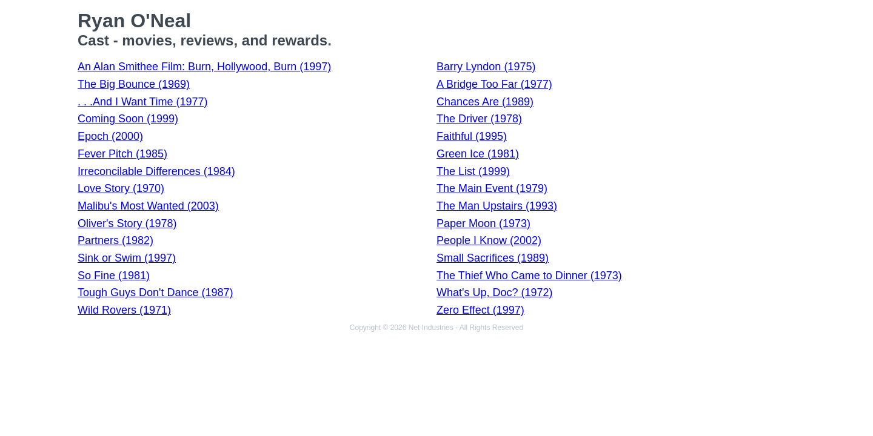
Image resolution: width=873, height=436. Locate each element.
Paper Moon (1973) (483, 223)
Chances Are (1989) (485, 102)
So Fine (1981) (114, 275)
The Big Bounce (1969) (134, 84)
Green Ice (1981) (477, 154)
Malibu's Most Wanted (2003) (148, 206)
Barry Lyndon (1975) (485, 67)
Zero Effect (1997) (480, 310)
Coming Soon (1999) (128, 119)
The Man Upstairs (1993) (496, 206)
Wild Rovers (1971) (124, 310)
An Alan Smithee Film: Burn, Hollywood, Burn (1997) (204, 67)
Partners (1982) (115, 240)
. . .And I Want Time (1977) (142, 102)
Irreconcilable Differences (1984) (156, 171)
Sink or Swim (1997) (127, 258)
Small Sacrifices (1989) (492, 258)
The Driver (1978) (479, 119)
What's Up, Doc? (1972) (494, 292)
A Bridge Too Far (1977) (494, 84)
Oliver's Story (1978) (127, 223)
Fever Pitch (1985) (122, 154)
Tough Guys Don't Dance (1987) (155, 292)
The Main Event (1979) (491, 188)
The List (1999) (473, 171)
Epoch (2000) (110, 136)
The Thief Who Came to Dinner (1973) (529, 275)
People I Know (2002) (488, 240)
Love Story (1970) (121, 188)
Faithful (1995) (471, 136)
